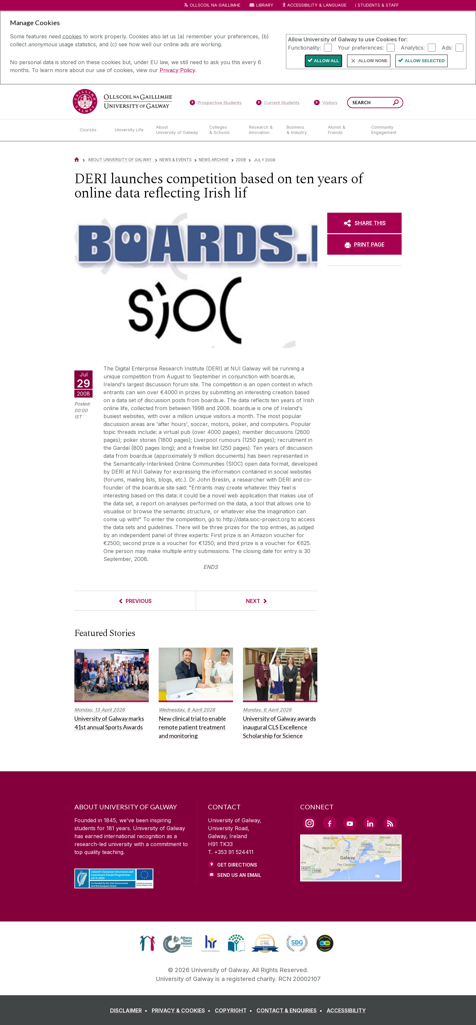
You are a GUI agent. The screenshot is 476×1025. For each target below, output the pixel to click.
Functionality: (304, 47)
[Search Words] (375, 102)
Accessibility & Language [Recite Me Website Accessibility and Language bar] (314, 5)
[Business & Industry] (301, 130)
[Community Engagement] (384, 130)
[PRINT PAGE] (364, 244)
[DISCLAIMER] (130, 1010)
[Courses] (91, 130)
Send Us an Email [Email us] (239, 875)
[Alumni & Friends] (344, 130)
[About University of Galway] (177, 130)
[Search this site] (396, 103)
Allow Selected (425, 60)
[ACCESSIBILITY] (346, 1010)
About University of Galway (120, 159)
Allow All (326, 60)
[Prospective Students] (215, 104)
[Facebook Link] (329, 823)
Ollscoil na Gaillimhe (215, 5)
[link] (147, 943)
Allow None (373, 60)
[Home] (76, 159)
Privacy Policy (177, 70)
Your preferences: (361, 47)
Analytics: (413, 47)
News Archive (214, 159)
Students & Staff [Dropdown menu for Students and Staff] (378, 5)
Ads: (447, 47)
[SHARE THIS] (364, 223)
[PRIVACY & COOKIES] (182, 1010)
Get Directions (237, 865)
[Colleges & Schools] (224, 130)
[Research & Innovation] (262, 130)
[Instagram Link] (309, 823)
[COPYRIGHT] (235, 1010)
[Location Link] (351, 877)
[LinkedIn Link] (370, 823)
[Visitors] (326, 104)
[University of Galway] (122, 101)
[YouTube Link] (349, 823)
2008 (241, 159)
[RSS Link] (390, 823)
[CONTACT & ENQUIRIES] (291, 1010)
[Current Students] (278, 104)
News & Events (175, 159)
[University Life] (129, 130)
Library (264, 5)
